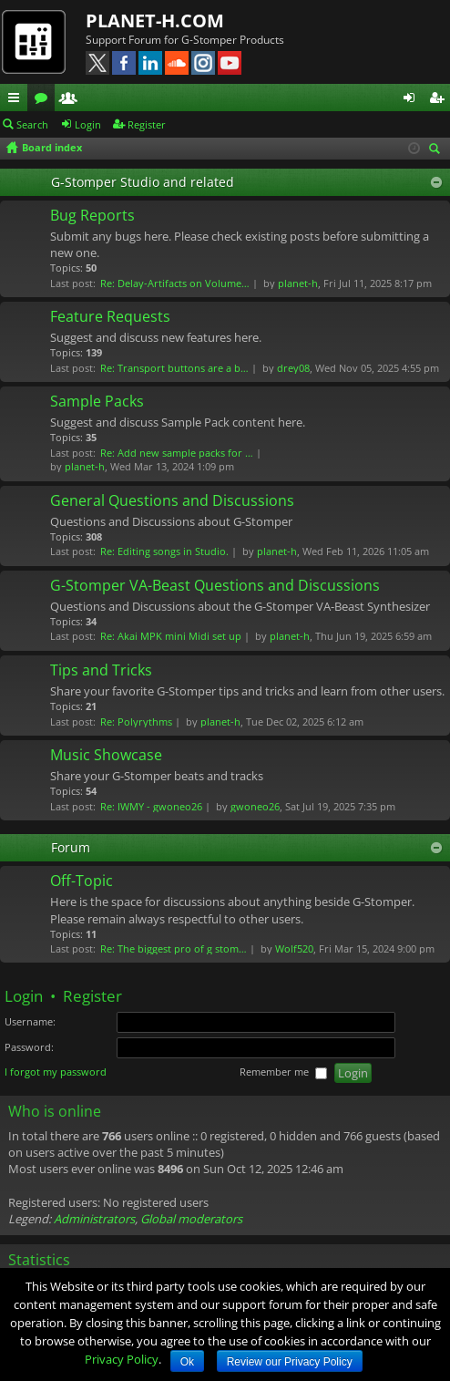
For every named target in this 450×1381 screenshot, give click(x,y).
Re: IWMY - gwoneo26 (151, 806)
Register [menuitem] (440, 100)
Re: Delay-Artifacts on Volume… (175, 283)
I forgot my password (56, 1071)
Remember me (283, 1072)
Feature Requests (110, 317)
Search (32, 124)
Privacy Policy (122, 1359)
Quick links (17, 100)
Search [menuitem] (437, 150)
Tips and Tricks (101, 671)
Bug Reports (92, 216)
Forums (45, 100)
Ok (187, 1361)
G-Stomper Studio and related (142, 182)
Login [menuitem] (413, 100)
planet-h (298, 283)
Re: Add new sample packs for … (176, 452)
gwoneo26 (255, 806)
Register (147, 124)
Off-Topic (81, 881)
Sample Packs (97, 402)
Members (72, 100)
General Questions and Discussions (172, 501)
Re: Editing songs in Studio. (164, 551)
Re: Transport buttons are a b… (174, 368)
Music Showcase (106, 756)
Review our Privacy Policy (290, 1361)
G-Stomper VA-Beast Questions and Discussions (215, 586)
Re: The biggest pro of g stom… (173, 948)
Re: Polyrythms (136, 721)
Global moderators (191, 1219)
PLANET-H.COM (155, 20)
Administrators (94, 1219)
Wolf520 (294, 948)
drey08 (293, 368)
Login (88, 124)
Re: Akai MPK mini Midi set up (170, 636)
